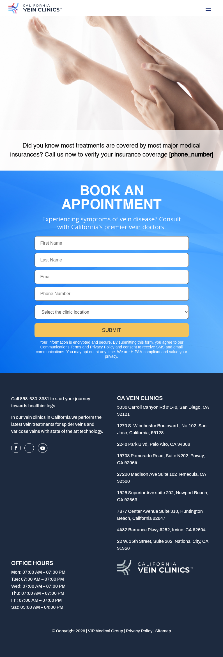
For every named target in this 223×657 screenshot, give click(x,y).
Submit (111, 330)
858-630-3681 (34, 398)
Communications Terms (60, 347)
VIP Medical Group (105, 631)
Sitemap (163, 631)
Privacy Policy (102, 347)
